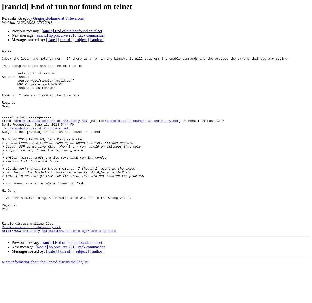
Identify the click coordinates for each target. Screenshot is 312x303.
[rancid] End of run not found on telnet (72, 31)
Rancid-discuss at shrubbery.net (31, 263)
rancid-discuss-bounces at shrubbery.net (50, 135)
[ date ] (51, 40)
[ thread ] (65, 40)
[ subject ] (81, 40)
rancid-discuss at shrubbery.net (39, 144)
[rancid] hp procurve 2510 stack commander (70, 35)
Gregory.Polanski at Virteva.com (58, 18)
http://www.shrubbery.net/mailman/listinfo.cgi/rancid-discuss (59, 267)
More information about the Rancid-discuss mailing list (45, 299)
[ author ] (97, 40)
